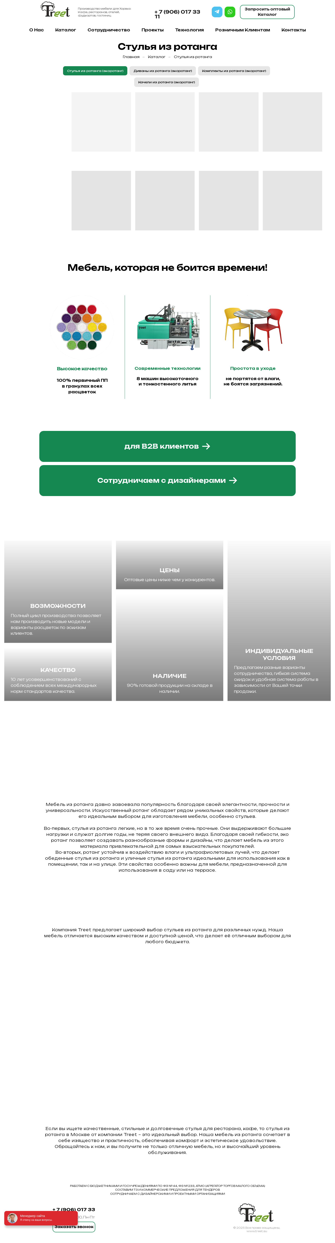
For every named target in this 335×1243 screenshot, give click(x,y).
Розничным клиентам (242, 30)
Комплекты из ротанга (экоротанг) (234, 71)
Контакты (294, 30)
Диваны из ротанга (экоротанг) (163, 71)
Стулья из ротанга (193, 57)
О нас (36, 30)
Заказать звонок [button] (74, 1227)
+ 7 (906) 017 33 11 (177, 14)
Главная (131, 57)
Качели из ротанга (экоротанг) (166, 82)
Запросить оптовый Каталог (267, 12)
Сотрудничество (109, 30)
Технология (189, 30)
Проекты (153, 30)
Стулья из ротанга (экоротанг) (95, 71)
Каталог (65, 30)
